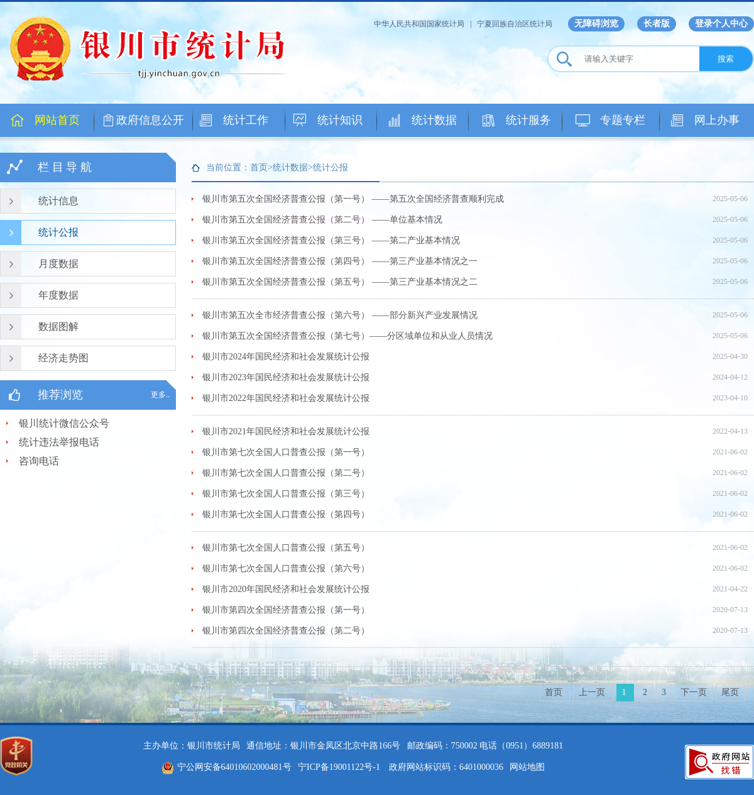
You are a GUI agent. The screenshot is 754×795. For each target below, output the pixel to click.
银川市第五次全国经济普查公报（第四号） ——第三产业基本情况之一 (340, 261)
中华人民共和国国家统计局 (419, 23)
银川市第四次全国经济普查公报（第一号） (285, 610)
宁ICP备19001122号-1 (339, 767)
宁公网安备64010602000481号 (226, 767)
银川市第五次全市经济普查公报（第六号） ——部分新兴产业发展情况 (340, 315)
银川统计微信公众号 (64, 423)
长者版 (656, 23)
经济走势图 (63, 358)
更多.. (160, 394)
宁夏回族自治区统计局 (514, 23)
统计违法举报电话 (59, 442)
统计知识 (340, 120)
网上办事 (717, 120)
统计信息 (58, 200)
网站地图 (527, 767)
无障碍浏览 (596, 23)
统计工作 (245, 120)
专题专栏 (622, 120)
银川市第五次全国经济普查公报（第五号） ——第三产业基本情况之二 (340, 282)
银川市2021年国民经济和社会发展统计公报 (285, 431)
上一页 (593, 692)
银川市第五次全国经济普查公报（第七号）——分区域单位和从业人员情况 (347, 336)
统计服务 (528, 120)
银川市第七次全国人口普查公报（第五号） (285, 547)
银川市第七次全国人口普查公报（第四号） (285, 514)
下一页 (693, 692)
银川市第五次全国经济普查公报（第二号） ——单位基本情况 (322, 219)
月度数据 (58, 263)
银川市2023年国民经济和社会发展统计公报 (285, 377)
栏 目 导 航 (65, 167)
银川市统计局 (157, 47)
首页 (555, 692)
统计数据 (434, 120)
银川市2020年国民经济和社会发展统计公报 (285, 589)
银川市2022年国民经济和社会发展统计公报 (285, 398)
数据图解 (58, 326)
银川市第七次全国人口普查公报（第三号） (285, 493)
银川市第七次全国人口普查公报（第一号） (285, 452)
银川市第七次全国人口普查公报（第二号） (285, 473)
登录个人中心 (721, 23)
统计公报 (58, 232)
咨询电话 (39, 461)
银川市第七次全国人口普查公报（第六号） (285, 568)
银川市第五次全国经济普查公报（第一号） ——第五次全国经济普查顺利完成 (353, 199)
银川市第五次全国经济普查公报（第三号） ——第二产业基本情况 (331, 240)
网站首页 (57, 120)
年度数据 (58, 295)
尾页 (730, 692)
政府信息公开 (150, 120)
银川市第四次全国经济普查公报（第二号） (285, 630)
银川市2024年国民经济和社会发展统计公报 (285, 356)
